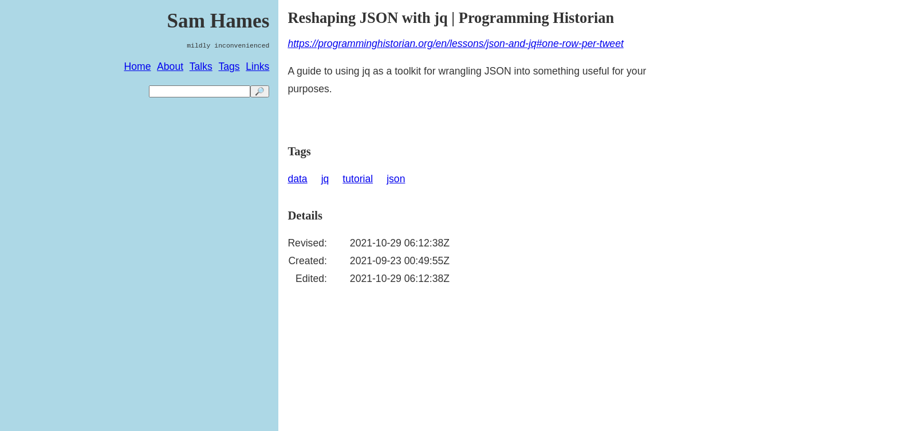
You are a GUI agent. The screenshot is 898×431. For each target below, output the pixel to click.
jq (325, 179)
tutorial (357, 179)
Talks (201, 66)
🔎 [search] (260, 91)
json (396, 179)
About (170, 66)
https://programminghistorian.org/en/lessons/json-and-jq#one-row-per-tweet (455, 43)
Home (137, 66)
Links (257, 66)
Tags (228, 66)
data (297, 179)
